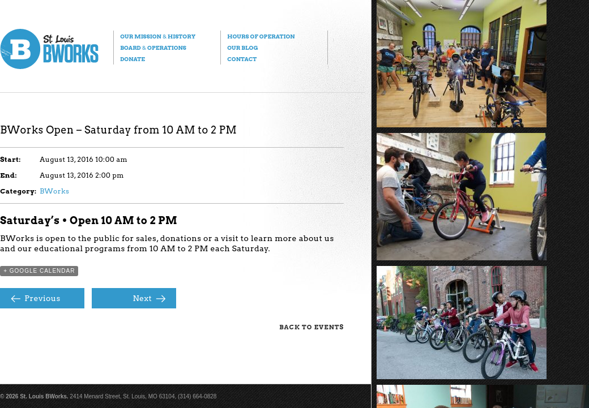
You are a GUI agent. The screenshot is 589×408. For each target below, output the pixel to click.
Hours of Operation (260, 36)
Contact (242, 58)
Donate (132, 58)
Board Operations (153, 47)
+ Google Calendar (39, 271)
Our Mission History (157, 36)
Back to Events (311, 327)
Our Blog (242, 47)
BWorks (54, 191)
